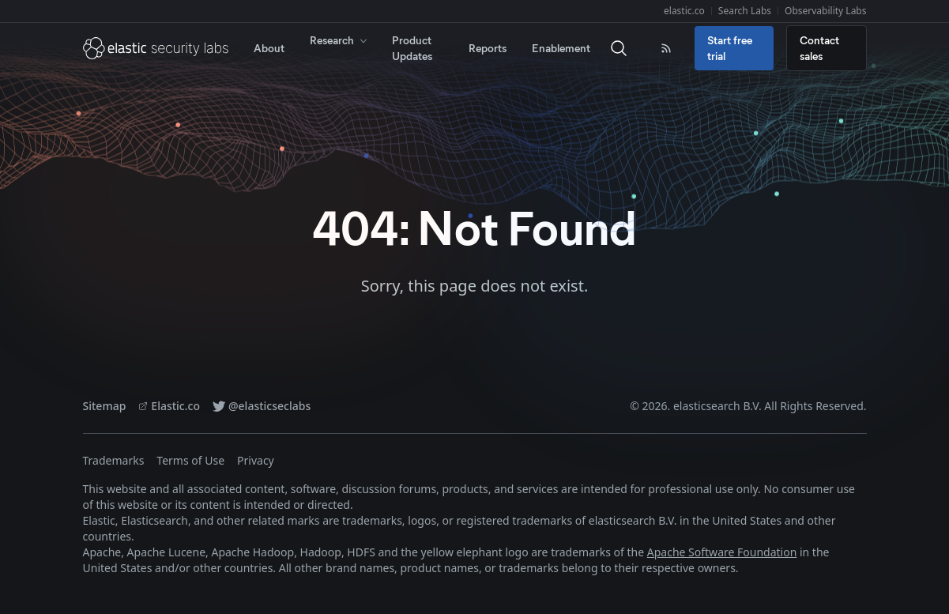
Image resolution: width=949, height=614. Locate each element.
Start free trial (729, 47)
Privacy (255, 460)
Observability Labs (825, 10)
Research (340, 39)
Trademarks (114, 460)
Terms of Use (190, 460)
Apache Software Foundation (722, 551)
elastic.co (684, 10)
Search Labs (744, 10)
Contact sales (819, 47)
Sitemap (104, 405)
